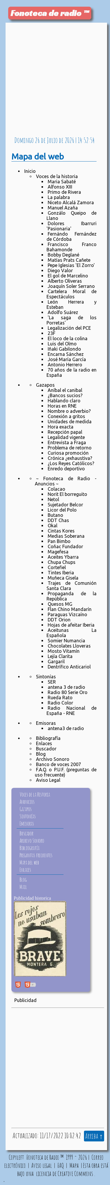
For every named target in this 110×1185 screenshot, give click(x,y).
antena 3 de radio (66, 687)
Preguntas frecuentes (36, 855)
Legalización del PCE (69, 328)
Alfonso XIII (60, 186)
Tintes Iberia (61, 572)
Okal (52, 525)
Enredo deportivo (66, 468)
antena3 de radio (66, 728)
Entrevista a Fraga (67, 442)
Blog (41, 753)
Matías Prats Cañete (69, 260)
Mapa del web (29, 862)
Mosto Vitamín (64, 651)
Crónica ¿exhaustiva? (70, 458)
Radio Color (60, 702)
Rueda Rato (60, 697)
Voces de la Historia (35, 794)
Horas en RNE (62, 405)
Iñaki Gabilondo (64, 349)
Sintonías (46, 676)
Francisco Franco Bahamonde (72, 247)
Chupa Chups (61, 562)
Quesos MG (60, 604)
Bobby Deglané (63, 254)
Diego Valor (60, 270)
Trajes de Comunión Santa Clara (72, 585)
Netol (53, 499)
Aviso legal (41, 1165)
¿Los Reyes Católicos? (71, 463)
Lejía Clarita (60, 656)
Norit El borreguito (67, 494)
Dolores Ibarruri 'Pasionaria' (72, 226)
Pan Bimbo (59, 541)
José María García (67, 359)
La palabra (59, 197)
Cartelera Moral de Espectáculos (72, 294)
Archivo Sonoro (52, 759)
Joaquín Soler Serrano (71, 286)
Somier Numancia (66, 640)
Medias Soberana (66, 536)
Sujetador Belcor (65, 504)
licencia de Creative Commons (64, 1173)
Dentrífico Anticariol (69, 666)
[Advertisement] (55, 80)
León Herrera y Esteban (72, 304)
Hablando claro (64, 400)
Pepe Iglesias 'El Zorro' (71, 265)
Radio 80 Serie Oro (67, 692)
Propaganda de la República (72, 596)
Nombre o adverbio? (69, 411)
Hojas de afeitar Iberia (71, 625)
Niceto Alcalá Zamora (71, 202)
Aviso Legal (48, 780)
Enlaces (44, 743)
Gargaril (56, 661)
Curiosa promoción (68, 453)
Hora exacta (60, 426)
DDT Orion (59, 619)
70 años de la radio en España (72, 372)
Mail (23, 886)
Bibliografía (48, 738)
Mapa (74, 1165)
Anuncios (27, 801)
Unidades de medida (70, 421)
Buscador (46, 748)
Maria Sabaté (62, 181)
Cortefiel (57, 567)
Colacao (56, 489)
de (43, 140)
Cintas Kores (61, 530)
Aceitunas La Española (72, 633)
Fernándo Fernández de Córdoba (72, 236)
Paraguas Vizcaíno (67, 614)
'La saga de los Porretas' (72, 320)
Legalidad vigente (66, 437)
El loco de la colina (67, 338)
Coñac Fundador (65, 546)
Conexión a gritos (66, 416)
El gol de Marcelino (68, 275)
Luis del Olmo (62, 343)
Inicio (30, 171)
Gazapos (45, 385)
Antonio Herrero (65, 364)
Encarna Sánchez (66, 354)
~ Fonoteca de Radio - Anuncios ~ (66, 481)
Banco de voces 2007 (58, 764)
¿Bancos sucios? (65, 395)
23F (51, 333)
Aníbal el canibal (65, 390)
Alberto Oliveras (65, 281)
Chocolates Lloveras (69, 645)
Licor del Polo (62, 509)
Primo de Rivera (64, 192)
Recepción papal (65, 432)
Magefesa (58, 551)
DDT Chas (58, 520)
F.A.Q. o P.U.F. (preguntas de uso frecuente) (66, 772)
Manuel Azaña (63, 207)
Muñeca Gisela (63, 577)
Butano (55, 515)
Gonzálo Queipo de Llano (72, 215)
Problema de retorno (70, 447)
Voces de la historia (57, 176)
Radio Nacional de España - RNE (72, 710)
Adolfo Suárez (63, 312)
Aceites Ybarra (63, 557)
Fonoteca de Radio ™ (44, 1157)
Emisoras (46, 723)
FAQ (60, 1165)
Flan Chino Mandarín (70, 609)
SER (52, 681)
